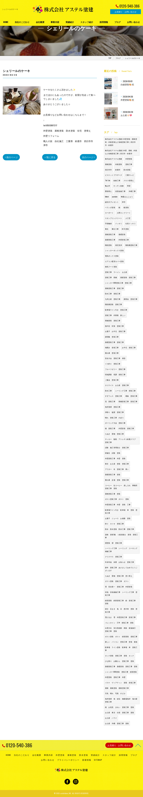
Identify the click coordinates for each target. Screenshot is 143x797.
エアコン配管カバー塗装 (114, 261)
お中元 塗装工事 (129, 347)
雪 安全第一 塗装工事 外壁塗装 (118, 586)
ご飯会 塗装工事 (112, 380)
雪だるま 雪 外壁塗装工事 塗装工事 (120, 617)
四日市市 (108, 169)
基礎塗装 (122, 234)
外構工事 (132, 191)
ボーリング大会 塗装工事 (115, 423)
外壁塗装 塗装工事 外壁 (115, 677)
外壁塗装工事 (124, 239)
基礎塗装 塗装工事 (128, 277)
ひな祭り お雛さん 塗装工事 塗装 (119, 661)
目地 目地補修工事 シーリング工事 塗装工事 (121, 593)
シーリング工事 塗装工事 (125, 390)
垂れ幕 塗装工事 (112, 353)
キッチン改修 (118, 186)
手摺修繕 (108, 223)
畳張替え (108, 191)
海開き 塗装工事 (112, 347)
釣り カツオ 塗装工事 (114, 523)
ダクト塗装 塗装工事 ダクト (117, 581)
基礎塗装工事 (110, 239)
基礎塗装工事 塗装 (112, 474)
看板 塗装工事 (131, 396)
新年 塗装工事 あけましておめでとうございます (121, 569)
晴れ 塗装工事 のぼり (114, 417)
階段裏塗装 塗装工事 (113, 304)
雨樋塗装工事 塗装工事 (128, 401)
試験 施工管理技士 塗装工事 (117, 447)
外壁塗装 (128, 159)
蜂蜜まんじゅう (127, 196)
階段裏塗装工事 (131, 245)
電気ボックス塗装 (112, 256)
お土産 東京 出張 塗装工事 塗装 (119, 712)
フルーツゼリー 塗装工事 (115, 369)
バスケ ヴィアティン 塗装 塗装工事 (120, 682)
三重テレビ (129, 175)
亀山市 (107, 186)
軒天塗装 (125, 229)
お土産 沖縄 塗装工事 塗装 (117, 723)
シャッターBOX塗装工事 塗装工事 (118, 283)
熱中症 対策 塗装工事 (114, 326)
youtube (114, 196)
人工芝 (128, 218)
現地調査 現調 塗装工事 (115, 374)
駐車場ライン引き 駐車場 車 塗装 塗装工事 (121, 511)
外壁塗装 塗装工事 (126, 428)
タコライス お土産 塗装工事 (117, 385)
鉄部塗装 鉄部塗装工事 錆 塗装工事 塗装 (121, 602)
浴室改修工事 (120, 191)
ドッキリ (118, 223)
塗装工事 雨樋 (111, 277)
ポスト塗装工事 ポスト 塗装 (117, 499)
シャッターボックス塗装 (114, 250)
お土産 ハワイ (111, 718)
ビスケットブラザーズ (113, 175)
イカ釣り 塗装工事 (112, 363)
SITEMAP (98, 759)
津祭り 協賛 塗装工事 (114, 412)
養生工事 (115, 229)
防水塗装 (127, 169)
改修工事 (116, 180)
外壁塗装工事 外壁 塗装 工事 (118, 504)
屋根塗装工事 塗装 (112, 494)
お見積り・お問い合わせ (125, 11)
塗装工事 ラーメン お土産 (116, 272)
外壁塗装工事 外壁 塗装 (115, 458)
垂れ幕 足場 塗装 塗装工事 (117, 480)
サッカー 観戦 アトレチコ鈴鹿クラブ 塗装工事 (121, 440)
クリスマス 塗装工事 (113, 556)
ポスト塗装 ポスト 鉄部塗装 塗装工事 (121, 636)
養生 (106, 229)
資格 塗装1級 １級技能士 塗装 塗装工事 (121, 536)
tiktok (107, 196)
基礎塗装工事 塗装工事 (114, 342)
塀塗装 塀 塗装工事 (113, 543)
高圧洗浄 (118, 245)
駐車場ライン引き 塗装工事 (116, 310)
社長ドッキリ (130, 223)
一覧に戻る (50, 157)
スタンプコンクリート (113, 218)
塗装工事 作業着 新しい (115, 315)
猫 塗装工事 (110, 428)
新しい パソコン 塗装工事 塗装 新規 (121, 642)
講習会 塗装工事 (130, 299)
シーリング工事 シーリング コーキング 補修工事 (122, 549)
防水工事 (108, 390)
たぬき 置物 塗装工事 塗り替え (118, 576)
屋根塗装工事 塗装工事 (114, 288)
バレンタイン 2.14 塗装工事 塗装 (119, 622)
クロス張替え (129, 180)
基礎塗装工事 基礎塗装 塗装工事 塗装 (121, 666)
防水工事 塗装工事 (112, 293)
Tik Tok (107, 180)
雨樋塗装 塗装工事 (112, 320)
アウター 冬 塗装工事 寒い (117, 469)
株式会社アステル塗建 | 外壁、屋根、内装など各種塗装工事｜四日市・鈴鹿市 (121, 152)
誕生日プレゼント (112, 202)
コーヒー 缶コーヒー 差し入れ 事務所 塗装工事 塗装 (122, 487)
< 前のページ (11, 157)
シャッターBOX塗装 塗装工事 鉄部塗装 (121, 672)
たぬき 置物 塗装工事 (114, 434)
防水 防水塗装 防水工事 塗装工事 (119, 529)
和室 (128, 186)
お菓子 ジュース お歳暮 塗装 (118, 518)
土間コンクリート (124, 212)
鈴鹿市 (117, 169)
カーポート (109, 212)
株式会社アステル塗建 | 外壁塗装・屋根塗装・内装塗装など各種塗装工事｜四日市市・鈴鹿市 (121, 142)
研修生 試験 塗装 (112, 453)
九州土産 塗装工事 (112, 299)
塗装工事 (128, 164)
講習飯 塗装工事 (112, 337)
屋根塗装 (108, 164)
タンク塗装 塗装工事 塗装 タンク (119, 655)
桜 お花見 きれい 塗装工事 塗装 (119, 707)
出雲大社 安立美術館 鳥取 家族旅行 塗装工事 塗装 (121, 629)
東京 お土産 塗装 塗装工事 (117, 463)
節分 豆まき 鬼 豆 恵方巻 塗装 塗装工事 (121, 610)
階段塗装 (108, 245)
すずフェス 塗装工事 (113, 396)
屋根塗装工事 (110, 234)
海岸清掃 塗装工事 (112, 407)
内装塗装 (118, 164)
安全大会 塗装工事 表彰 (115, 358)
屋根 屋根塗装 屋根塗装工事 (117, 688)
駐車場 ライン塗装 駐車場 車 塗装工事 (121, 648)
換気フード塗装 (111, 266)
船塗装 (126, 207)
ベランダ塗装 (110, 207)
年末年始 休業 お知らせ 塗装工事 (119, 562)
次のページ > (88, 157)
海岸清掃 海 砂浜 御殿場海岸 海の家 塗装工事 (122, 700)
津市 (123, 202)
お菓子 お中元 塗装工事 (115, 331)
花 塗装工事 (110, 401)
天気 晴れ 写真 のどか (115, 693)
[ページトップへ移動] (138, 745)
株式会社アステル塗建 (113, 159)
